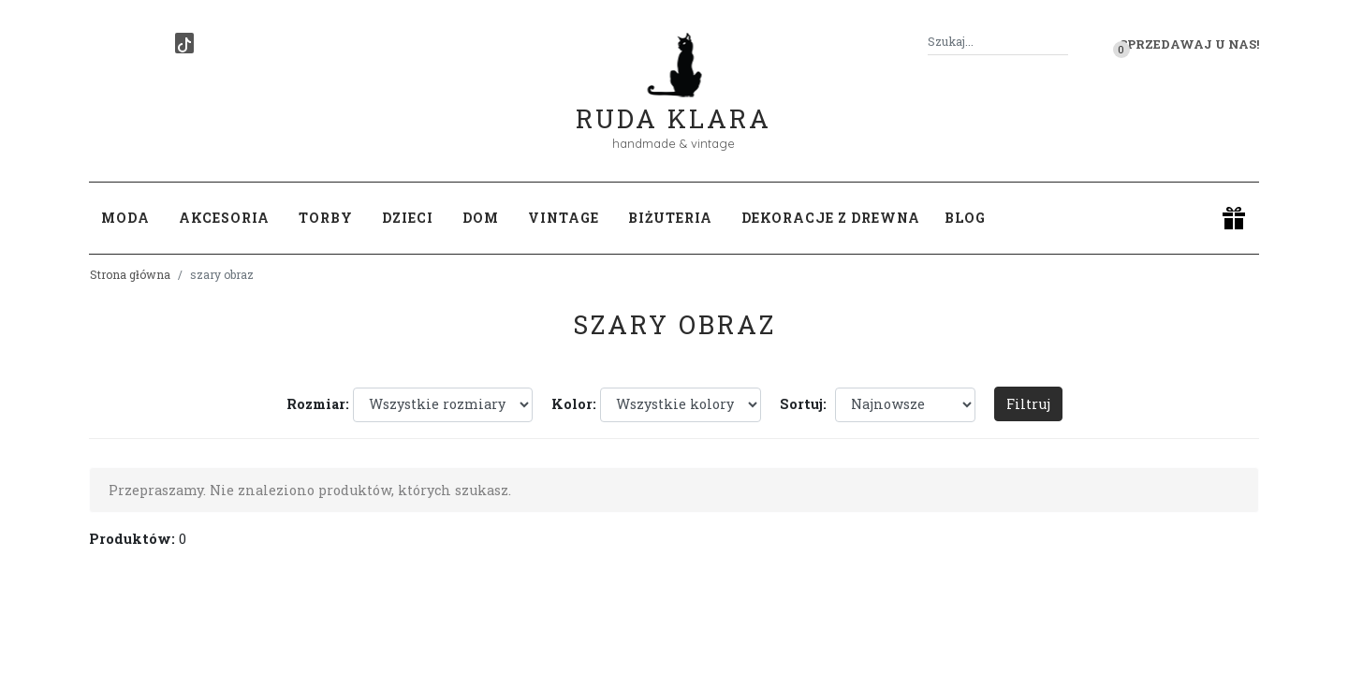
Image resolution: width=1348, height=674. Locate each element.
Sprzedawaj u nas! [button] (1189, 44)
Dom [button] (480, 218)
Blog (965, 218)
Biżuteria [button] (670, 218)
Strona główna (130, 274)
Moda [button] (125, 218)
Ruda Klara (673, 103)
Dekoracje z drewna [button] (830, 218)
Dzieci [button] (407, 218)
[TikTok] (184, 43)
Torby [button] (326, 218)
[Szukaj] (1060, 41)
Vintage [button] (563, 218)
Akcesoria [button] (224, 218)
